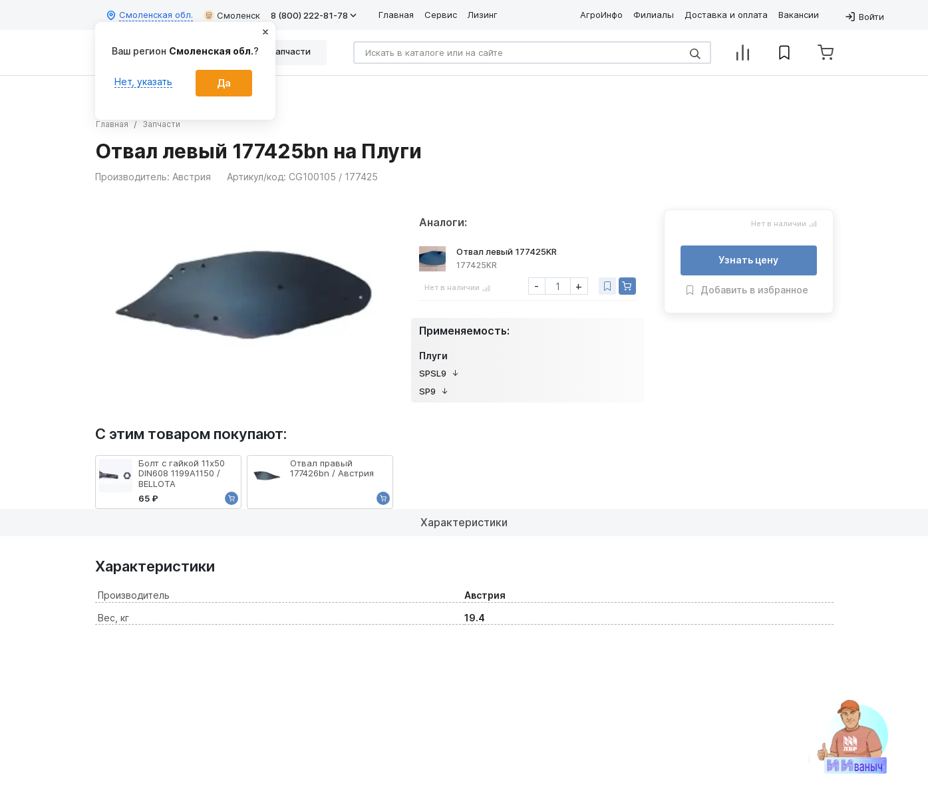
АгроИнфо (601, 14)
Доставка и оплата (726, 14)
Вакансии (798, 14)
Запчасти (161, 124)
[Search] (532, 52)
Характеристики (464, 522)
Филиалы (653, 14)
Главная (396, 14)
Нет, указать (143, 81)
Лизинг (483, 14)
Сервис (440, 14)
